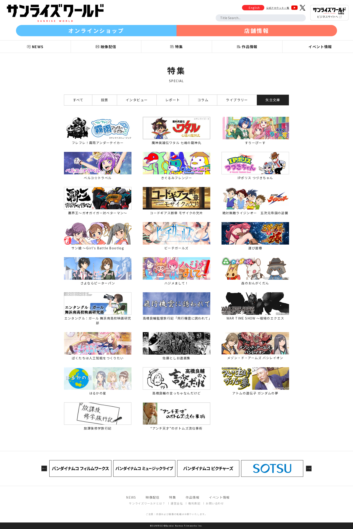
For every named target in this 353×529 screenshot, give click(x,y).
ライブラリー (237, 99)
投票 (104, 99)
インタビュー (137, 99)
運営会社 (177, 503)
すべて (78, 99)
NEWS (131, 497)
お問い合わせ (215, 503)
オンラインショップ (96, 30)
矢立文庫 (272, 99)
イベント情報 (219, 497)
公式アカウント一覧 (278, 7)
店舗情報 (256, 30)
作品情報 (192, 497)
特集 (172, 497)
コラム (202, 99)
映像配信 (153, 497)
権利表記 (194, 503)
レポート (172, 99)
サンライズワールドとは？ (147, 503)
